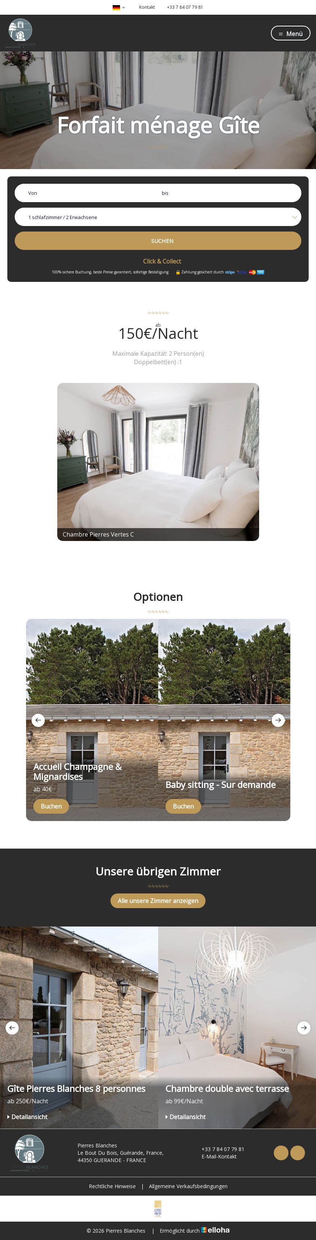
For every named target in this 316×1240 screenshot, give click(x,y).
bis (165, 193)
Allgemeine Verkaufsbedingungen (188, 1186)
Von (32, 193)
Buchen (51, 806)
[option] (92, 720)
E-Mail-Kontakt (215, 1156)
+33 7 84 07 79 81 (218, 1149)
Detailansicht (27, 1117)
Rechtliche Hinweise (112, 1186)
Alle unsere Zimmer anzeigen (158, 901)
